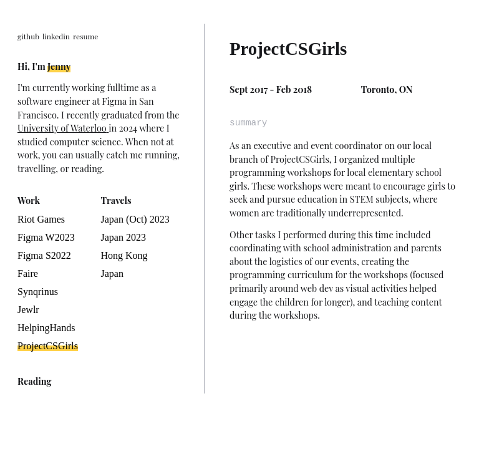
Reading (34, 381)
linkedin (56, 36)
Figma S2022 (44, 255)
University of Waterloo (63, 128)
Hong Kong (124, 255)
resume (85, 36)
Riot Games (41, 219)
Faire (27, 273)
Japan (112, 273)
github (28, 36)
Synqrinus (37, 291)
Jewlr (28, 309)
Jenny (58, 66)
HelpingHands (46, 327)
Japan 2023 (123, 237)
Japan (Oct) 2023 (135, 219)
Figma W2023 (46, 237)
